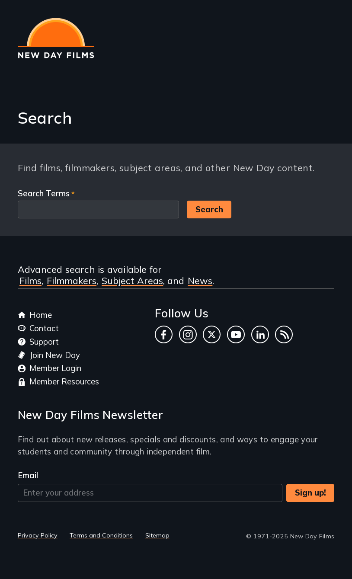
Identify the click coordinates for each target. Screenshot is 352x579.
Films (30, 280)
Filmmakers (71, 280)
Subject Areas (132, 280)
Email (28, 475)
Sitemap (157, 535)
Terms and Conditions (101, 535)
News (200, 280)
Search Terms (44, 193)
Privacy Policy (38, 535)
